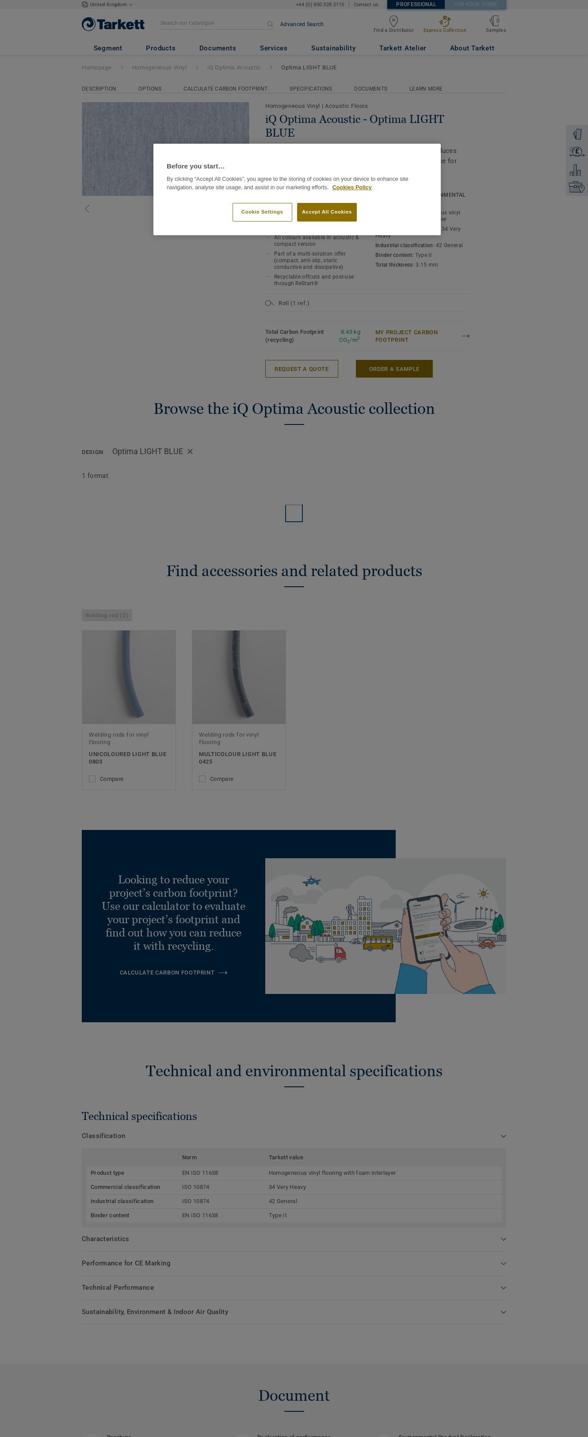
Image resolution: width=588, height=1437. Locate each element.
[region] (297, 189)
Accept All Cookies (327, 211)
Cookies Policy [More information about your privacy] (352, 187)
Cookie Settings (262, 211)
